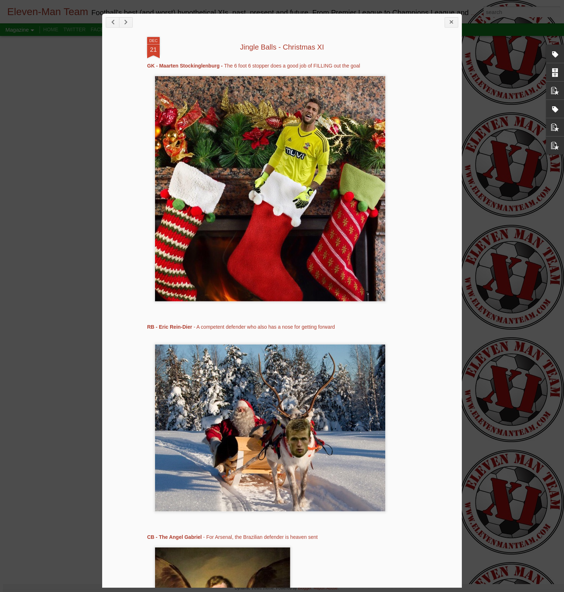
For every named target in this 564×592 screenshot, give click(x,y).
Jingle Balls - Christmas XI (282, 47)
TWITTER (74, 29)
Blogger (304, 588)
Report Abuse (326, 588)
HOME (50, 29)
